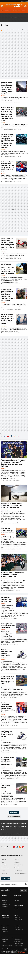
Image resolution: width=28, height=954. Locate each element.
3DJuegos (16, 898)
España (21, 29)
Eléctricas (4, 873)
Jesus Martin (8, 480)
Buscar (26, 884)
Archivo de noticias (15, 816)
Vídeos (3, 862)
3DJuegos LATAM (18, 939)
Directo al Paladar (5, 917)
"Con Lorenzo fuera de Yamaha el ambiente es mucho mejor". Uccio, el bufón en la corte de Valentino (13, 463)
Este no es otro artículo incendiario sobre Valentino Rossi (7, 530)
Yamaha (16, 868)
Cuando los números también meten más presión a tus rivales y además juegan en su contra (7, 680)
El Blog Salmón (17, 927)
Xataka (3, 898)
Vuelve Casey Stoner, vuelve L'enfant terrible (7, 785)
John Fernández (8, 102)
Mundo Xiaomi (5, 906)
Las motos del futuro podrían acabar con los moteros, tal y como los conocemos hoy (11, 505)
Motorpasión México (18, 945)
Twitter (1, 436)
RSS (15, 436)
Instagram (11, 436)
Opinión (3, 95)
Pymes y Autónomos (18, 929)
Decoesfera (4, 929)
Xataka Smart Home (6, 904)
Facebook (4, 436)
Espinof (16, 910)
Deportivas (16, 11)
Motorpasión (17, 917)
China (12, 29)
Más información (21, 952)
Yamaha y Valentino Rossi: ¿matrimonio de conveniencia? (8, 625)
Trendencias (4, 927)
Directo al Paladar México (7, 945)
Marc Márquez (18, 870)
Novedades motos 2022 (20, 873)
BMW (17, 29)
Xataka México (5, 939)
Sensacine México (18, 941)
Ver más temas (6, 878)
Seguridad (16, 862)
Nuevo (25, 6)
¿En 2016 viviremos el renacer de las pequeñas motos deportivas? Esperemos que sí (7, 761)
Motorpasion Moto (14, 5)
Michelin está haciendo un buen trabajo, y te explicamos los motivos (6, 653)
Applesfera (4, 902)
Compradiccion (5, 931)
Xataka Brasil (4, 941)
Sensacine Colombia (18, 943)
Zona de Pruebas (6, 11)
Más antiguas (14, 812)
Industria (3, 326)
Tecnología (4, 865)
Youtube (8, 436)
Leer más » (9, 100)
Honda (3, 870)
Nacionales (4, 578)
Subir (22, 890)
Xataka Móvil (4, 900)
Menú (2, 6)
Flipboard (18, 436)
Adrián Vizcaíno (8, 332)
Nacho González (9, 549)
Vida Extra (16, 900)
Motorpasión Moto (18, 919)
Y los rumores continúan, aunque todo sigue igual (6, 599)
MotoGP (3, 468)
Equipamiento (24, 834)
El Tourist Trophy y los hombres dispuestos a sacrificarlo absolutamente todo (12, 574)
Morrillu (6, 618)
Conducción (4, 509)
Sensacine (16, 907)
